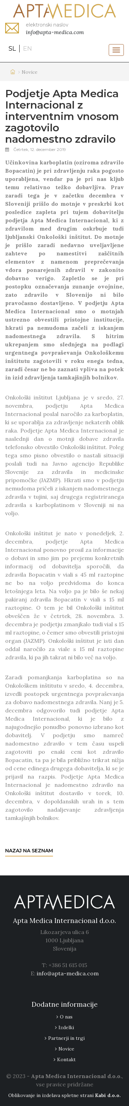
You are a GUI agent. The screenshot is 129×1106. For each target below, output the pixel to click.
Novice (66, 1049)
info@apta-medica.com (68, 973)
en (27, 48)
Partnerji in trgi (66, 1038)
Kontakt (66, 1059)
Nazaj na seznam (29, 851)
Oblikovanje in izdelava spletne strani (64, 1095)
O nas (66, 1017)
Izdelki (66, 1027)
